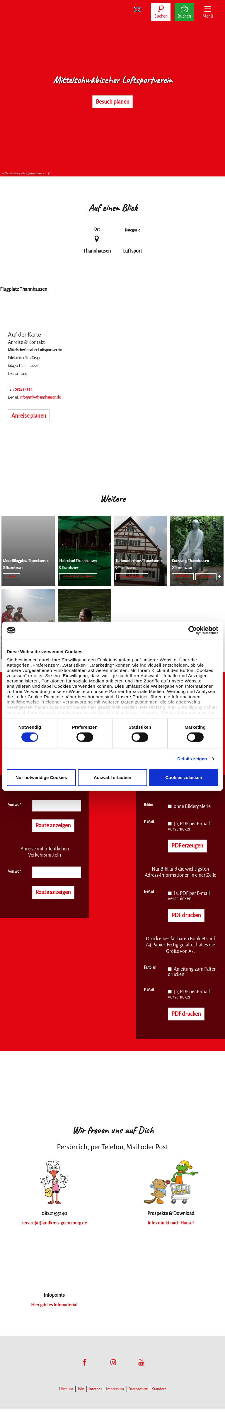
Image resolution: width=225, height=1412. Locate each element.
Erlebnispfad (206, 576)
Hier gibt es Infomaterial (54, 1307)
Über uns (66, 1392)
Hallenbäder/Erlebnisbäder (78, 576)
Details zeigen (192, 758)
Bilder (148, 805)
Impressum (115, 1392)
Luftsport (11, 576)
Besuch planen (112, 101)
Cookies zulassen (183, 777)
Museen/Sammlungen (132, 576)
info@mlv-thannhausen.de (40, 397)
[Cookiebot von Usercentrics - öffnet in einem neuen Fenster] (192, 630)
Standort (159, 1392)
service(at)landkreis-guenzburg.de (54, 1226)
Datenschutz (138, 1392)
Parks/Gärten (182, 576)
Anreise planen (31, 416)
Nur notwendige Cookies (41, 777)
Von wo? (14, 805)
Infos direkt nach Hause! (170, 1226)
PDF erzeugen (190, 846)
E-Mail (149, 822)
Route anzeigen (56, 826)
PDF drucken (188, 917)
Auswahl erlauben (112, 777)
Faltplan (150, 969)
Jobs (81, 1392)
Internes (95, 1392)
